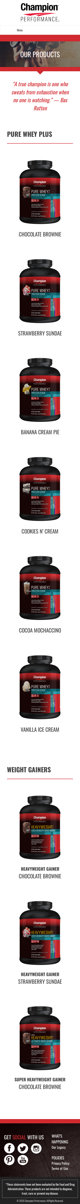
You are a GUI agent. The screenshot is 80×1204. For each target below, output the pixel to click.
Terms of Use (60, 1168)
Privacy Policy (60, 1163)
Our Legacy (58, 1147)
